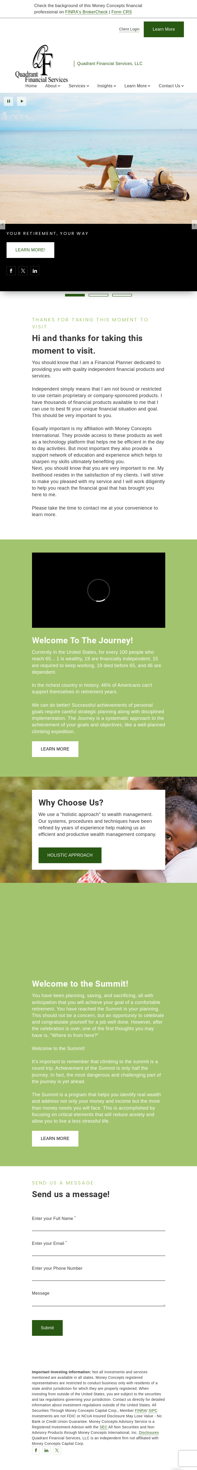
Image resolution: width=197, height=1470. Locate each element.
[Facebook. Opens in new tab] (11, 270)
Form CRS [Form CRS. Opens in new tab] (121, 12)
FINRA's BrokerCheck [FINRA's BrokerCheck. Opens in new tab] (86, 12)
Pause (8, 101)
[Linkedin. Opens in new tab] (34, 270)
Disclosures (149, 1432)
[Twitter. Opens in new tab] (23, 270)
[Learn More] (164, 29)
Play (21, 101)
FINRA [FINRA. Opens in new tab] (140, 1410)
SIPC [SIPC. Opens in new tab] (152, 1410)
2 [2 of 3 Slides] (98, 295)
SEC (104, 1427)
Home (31, 86)
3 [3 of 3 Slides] (122, 295)
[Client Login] (128, 29)
